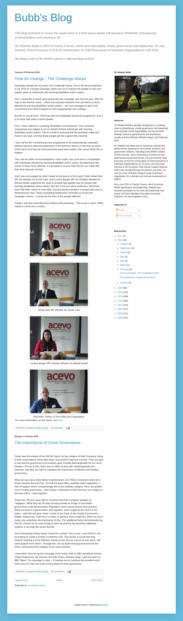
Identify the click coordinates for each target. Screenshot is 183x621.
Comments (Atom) (36, 585)
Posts (120, 210)
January (124, 282)
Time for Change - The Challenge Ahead (50, 78)
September (125, 248)
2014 (120, 292)
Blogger (104, 605)
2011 (120, 305)
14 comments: (57, 428)
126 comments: (58, 571)
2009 (120, 313)
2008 (120, 317)
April (122, 261)
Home (59, 580)
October (124, 244)
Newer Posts (21, 580)
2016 (120, 240)
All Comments (124, 215)
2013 (120, 296)
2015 (120, 288)
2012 (120, 301)
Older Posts (96, 580)
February (124, 269)
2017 (120, 236)
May (122, 256)
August (124, 252)
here (60, 420)
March (123, 265)
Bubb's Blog (43, 17)
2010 (120, 309)
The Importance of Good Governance (47, 442)
